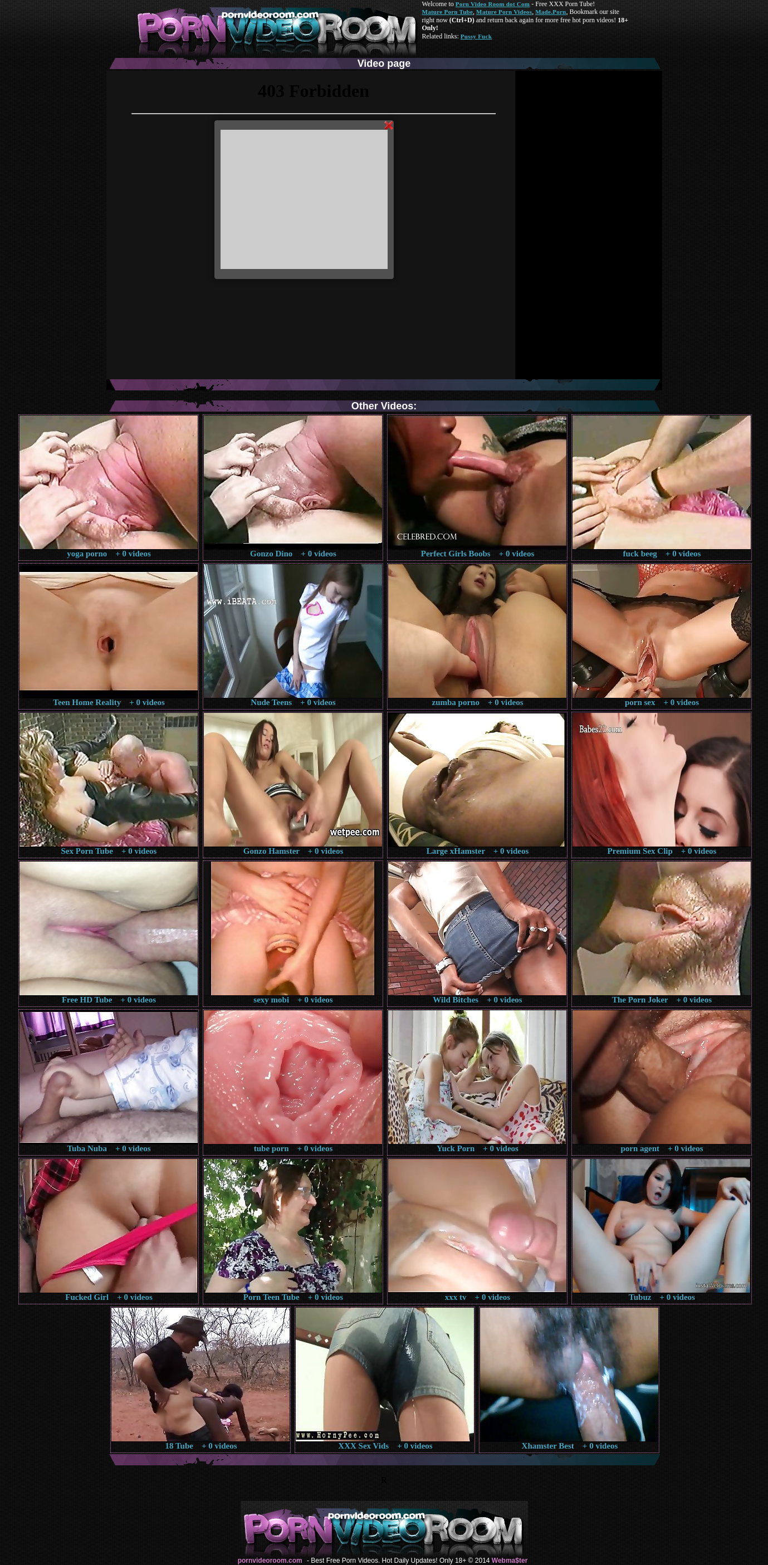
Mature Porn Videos (504, 11)
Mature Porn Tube (447, 11)
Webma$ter (509, 1560)
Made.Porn (550, 11)
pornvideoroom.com (270, 1560)
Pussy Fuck (476, 36)
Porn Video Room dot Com (493, 4)
